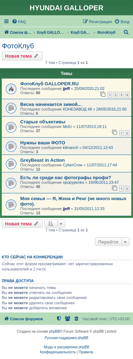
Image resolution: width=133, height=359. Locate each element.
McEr (67, 126)
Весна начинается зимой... (51, 104)
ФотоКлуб (18, 46)
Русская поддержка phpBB (66, 338)
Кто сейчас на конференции (32, 257)
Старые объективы (42, 121)
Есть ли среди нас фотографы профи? (65, 177)
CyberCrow (72, 165)
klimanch (70, 147)
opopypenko (73, 182)
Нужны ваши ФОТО (42, 142)
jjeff (66, 88)
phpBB (54, 331)
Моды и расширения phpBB (66, 347)
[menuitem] (19, 21)
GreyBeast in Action (42, 160)
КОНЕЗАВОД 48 (77, 109)
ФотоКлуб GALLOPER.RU (49, 83)
